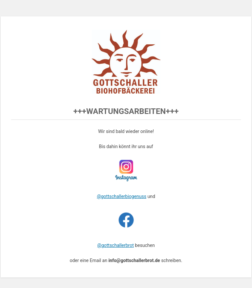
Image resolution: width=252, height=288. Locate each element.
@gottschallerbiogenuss (121, 196)
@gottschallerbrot (115, 245)
